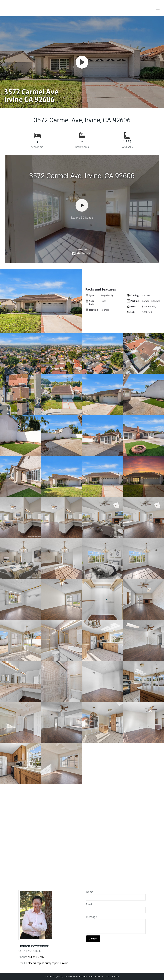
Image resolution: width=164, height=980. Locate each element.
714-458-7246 (35, 957)
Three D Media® (111, 976)
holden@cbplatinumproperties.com (47, 963)
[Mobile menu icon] (157, 8)
